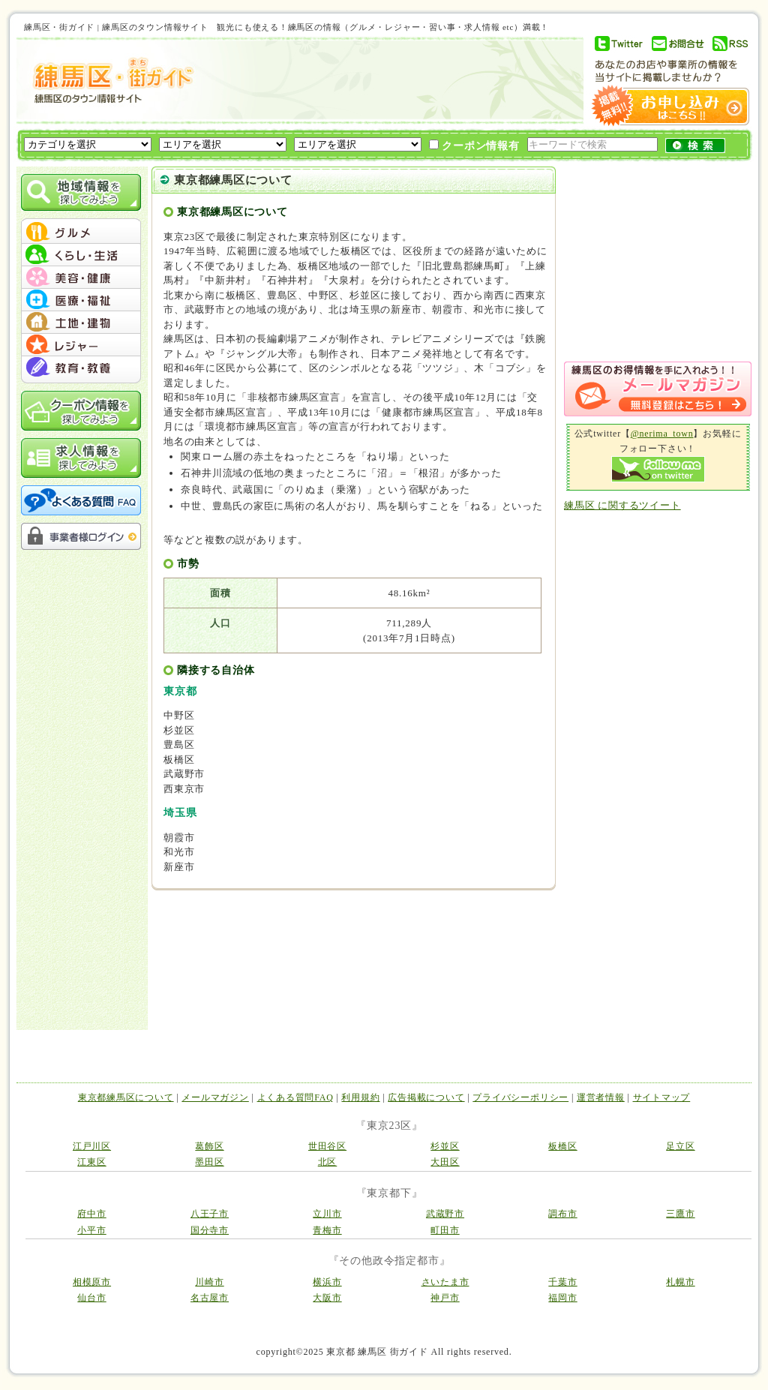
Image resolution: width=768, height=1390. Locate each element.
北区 (328, 1162)
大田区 (444, 1162)
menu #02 (81, 255)
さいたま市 (446, 1282)
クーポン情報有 (474, 146)
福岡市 (562, 1297)
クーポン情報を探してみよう (81, 411)
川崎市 (209, 1282)
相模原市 (92, 1282)
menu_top (81, 220)
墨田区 (209, 1162)
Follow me (658, 469)
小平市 (91, 1230)
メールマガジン (215, 1097)
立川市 (327, 1213)
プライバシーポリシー (520, 1097)
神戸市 (444, 1297)
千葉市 (562, 1282)
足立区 (680, 1146)
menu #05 (81, 322)
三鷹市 (680, 1213)
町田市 (444, 1230)
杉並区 (444, 1146)
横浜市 (327, 1282)
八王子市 (209, 1213)
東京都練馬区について (126, 1097)
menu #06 (81, 345)
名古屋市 (209, 1297)
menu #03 (81, 277)
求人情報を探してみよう (81, 458)
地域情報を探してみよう (81, 192)
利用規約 (360, 1097)
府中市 (91, 1213)
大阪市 (327, 1297)
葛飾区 (209, 1146)
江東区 (91, 1162)
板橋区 (562, 1146)
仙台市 (91, 1297)
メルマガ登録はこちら (658, 389)
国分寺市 (209, 1230)
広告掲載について (426, 1097)
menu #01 (81, 232)
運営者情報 (601, 1097)
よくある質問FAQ (295, 1097)
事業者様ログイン (81, 536)
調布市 (562, 1213)
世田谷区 (327, 1146)
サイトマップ (662, 1097)
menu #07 (81, 367)
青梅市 (327, 1230)
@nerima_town (662, 433)
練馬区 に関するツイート (622, 505)
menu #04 (81, 300)
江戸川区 (92, 1146)
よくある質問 (81, 500)
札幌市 (680, 1282)
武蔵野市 (445, 1213)
